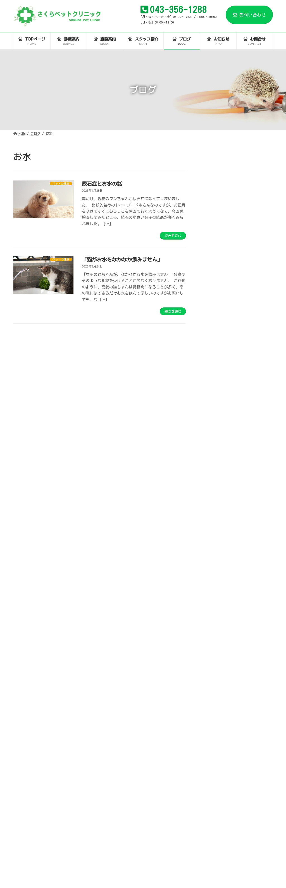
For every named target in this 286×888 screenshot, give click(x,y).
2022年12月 (214, 798)
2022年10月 (214, 817)
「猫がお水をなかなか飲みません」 (122, 259)
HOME (24, 863)
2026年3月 (213, 546)
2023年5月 (213, 749)
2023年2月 (213, 778)
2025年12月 (214, 575)
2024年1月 (213, 701)
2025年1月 (213, 643)
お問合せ (204, 863)
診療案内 (50, 863)
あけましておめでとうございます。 (250, 234)
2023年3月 (213, 769)
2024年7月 (213, 662)
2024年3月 (213, 681)
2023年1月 (213, 788)
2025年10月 (214, 594)
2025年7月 (213, 604)
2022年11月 (214, 807)
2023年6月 (213, 740)
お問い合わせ (249, 15)
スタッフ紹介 (114, 863)
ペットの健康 (216, 510)
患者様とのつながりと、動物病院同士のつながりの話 (250, 181)
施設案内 (80, 863)
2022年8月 (213, 836)
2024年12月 (214, 653)
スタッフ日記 (216, 500)
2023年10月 (214, 720)
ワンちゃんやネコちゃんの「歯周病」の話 (250, 443)
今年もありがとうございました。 (250, 259)
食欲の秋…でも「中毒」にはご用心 (248, 351)
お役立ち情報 (216, 490)
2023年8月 (213, 730)
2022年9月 (213, 826)
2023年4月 (213, 759)
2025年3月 (213, 633)
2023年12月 (214, 710)
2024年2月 (213, 691)
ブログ (146, 863)
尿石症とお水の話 (102, 183)
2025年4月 (213, 624)
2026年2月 (213, 556)
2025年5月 (213, 614)
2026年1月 (213, 565)
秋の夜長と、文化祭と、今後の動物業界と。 (248, 324)
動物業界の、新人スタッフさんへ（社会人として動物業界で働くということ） (250, 413)
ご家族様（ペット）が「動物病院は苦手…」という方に (250, 379)
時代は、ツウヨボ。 (248, 206)
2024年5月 (213, 672)
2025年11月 (214, 585)
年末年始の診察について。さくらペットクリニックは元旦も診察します (250, 290)
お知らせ (174, 863)
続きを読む (173, 235)
